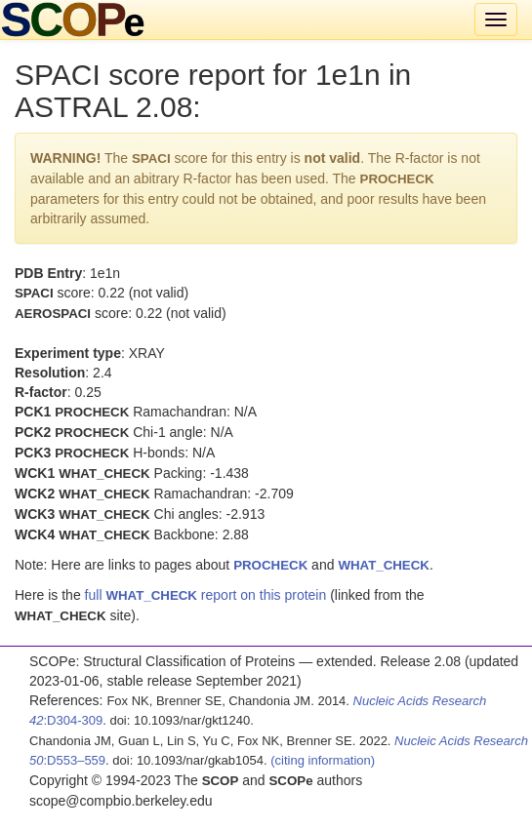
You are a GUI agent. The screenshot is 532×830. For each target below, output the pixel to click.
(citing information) (322, 760)
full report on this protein (206, 595)
